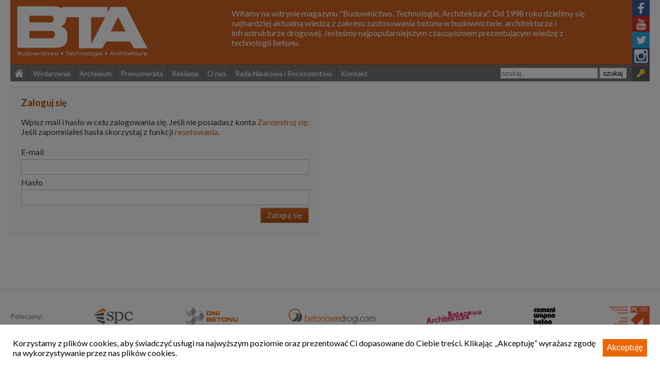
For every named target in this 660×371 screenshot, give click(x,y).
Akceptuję (625, 347)
